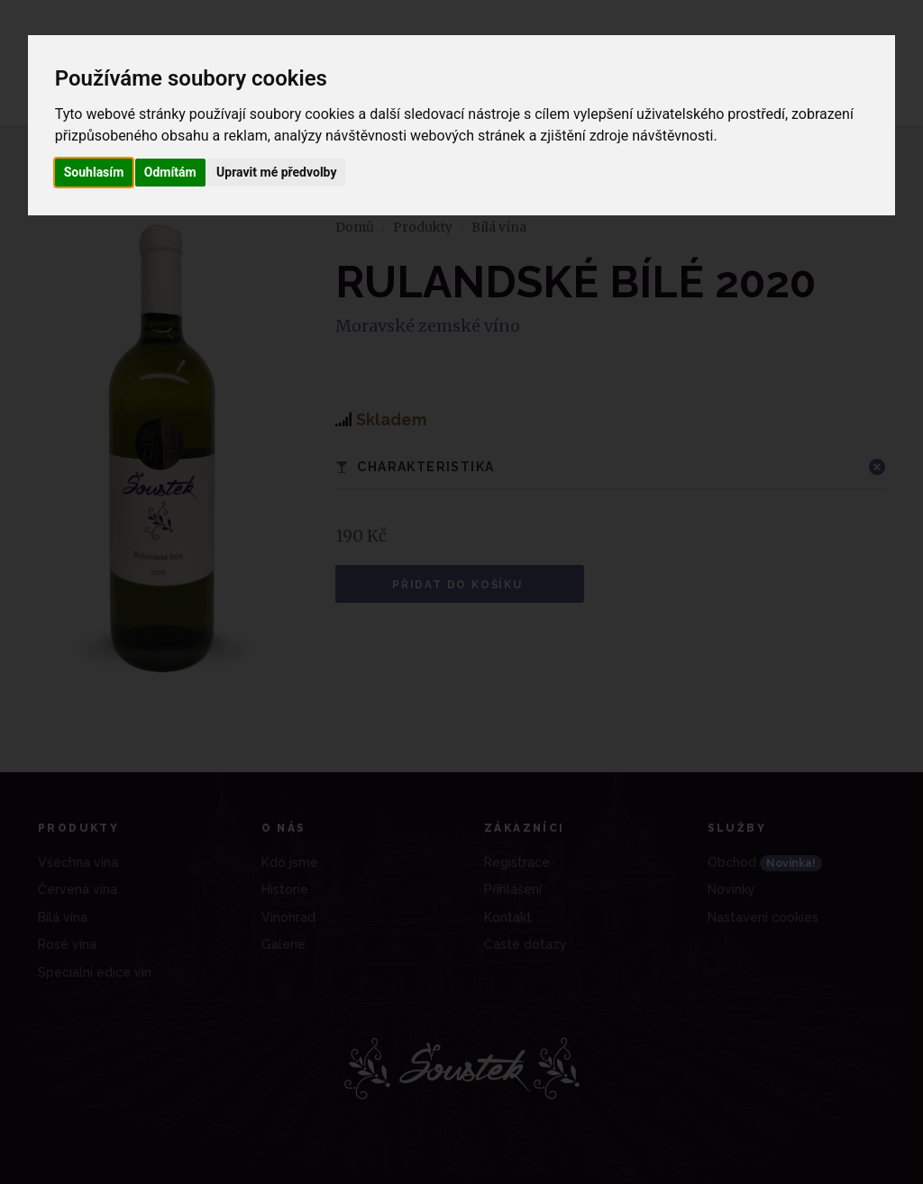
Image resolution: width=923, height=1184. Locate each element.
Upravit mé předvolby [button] (276, 172)
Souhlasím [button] (94, 172)
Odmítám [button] (170, 172)
